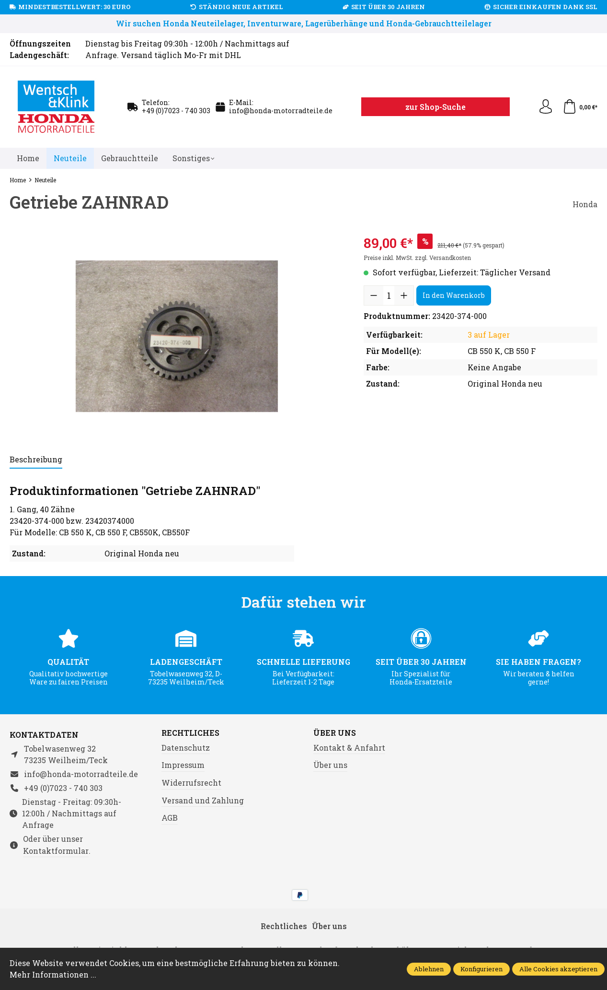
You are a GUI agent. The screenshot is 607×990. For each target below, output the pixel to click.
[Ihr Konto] (545, 107)
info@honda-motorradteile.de (280, 110)
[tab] (36, 460)
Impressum (183, 765)
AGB (169, 818)
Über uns (334, 733)
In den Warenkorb (454, 295)
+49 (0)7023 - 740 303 (176, 110)
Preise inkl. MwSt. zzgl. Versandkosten (417, 257)
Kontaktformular (56, 851)
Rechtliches (190, 733)
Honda (585, 204)
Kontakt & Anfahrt (349, 747)
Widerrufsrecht (191, 783)
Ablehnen (429, 969)
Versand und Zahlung (202, 800)
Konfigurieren (481, 969)
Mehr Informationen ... (53, 974)
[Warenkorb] (579, 107)
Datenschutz (185, 747)
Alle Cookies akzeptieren (558, 969)
